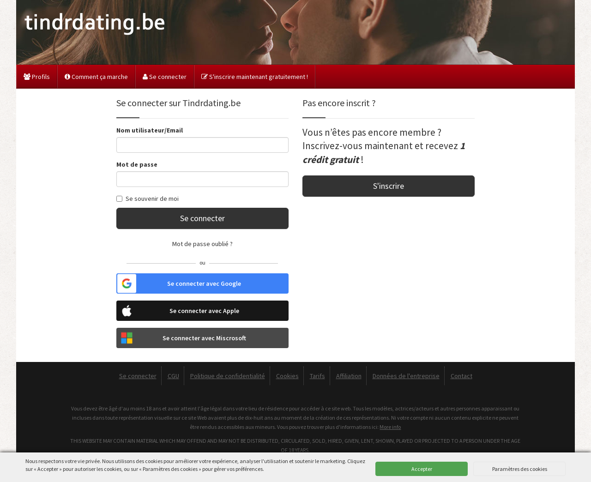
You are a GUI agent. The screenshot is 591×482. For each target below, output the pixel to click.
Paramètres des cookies (519, 468)
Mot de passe (136, 164)
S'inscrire (388, 186)
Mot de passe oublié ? (202, 244)
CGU (173, 376)
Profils (37, 76)
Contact (461, 376)
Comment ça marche (96, 76)
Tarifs (317, 376)
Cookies (287, 376)
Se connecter (165, 76)
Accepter (421, 468)
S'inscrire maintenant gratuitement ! (254, 76)
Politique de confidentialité (227, 376)
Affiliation (349, 376)
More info (390, 426)
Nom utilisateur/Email (149, 130)
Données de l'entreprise (406, 376)
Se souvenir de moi (147, 198)
